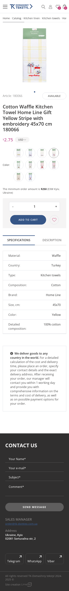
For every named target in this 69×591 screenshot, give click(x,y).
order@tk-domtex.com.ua (21, 524)
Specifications (18, 240)
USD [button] (22, 139)
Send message (34, 507)
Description (52, 240)
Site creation (13, 584)
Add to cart (28, 219)
